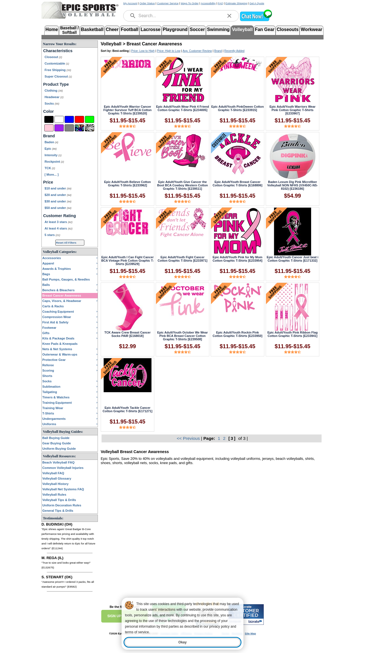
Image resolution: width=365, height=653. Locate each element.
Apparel (48, 263)
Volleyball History (55, 484)
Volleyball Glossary (56, 478)
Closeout (53, 57)
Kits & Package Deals (58, 338)
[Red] (79, 119)
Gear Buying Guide (56, 443)
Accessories (51, 258)
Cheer (112, 29)
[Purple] (59, 127)
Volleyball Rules (54, 494)
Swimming (218, 29)
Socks (52, 103)
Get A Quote (256, 3)
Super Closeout (58, 76)
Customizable (57, 63)
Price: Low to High (143, 50)
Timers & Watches (55, 397)
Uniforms (49, 424)
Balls (46, 284)
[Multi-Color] (79, 127)
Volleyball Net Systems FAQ (63, 489)
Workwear (311, 29)
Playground (175, 29)
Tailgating (49, 392)
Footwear (49, 327)
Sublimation (51, 386)
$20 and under (58, 195)
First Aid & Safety (55, 322)
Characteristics (57, 50)
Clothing (54, 90)
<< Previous (189, 438)
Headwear (54, 97)
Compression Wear (56, 317)
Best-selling (121, 50)
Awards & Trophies (56, 268)
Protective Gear (54, 359)
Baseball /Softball (69, 30)
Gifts (45, 333)
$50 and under (58, 207)
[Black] (49, 119)
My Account (130, 3)
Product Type (56, 84)
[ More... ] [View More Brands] (52, 174)
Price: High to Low (168, 50)
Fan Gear (264, 29)
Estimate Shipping (236, 3)
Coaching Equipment (58, 311)
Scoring (48, 370)
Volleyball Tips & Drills (59, 500)
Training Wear (52, 408)
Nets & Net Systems (57, 349)
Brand (49, 136)
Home (51, 29)
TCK (50, 168)
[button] (256, 20)
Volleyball (242, 29)
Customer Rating (59, 215)
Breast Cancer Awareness (61, 295)
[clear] (229, 15)
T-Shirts (48, 413)
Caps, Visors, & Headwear (61, 301)
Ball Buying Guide (55, 438)
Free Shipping (58, 70)
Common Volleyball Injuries (62, 467)
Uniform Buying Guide (59, 448)
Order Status (147, 3)
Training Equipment (57, 402)
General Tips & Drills (57, 510)
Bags (46, 274)
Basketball (92, 29)
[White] (59, 119)
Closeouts (287, 29)
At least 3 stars (58, 222)
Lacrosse (150, 29)
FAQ (220, 3)
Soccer (197, 29)
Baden (51, 142)
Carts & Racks (53, 306)
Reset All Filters (66, 242)
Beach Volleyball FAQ (58, 462)
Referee (48, 365)
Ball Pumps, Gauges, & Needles (66, 279)
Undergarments (54, 418)
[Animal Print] (89, 127)
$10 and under (58, 188)
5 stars (52, 235)
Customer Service (168, 3)
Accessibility (208, 3)
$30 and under (58, 201)
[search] (132, 15)
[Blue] (69, 119)
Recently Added (234, 50)
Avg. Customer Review (197, 50)
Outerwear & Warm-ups (59, 354)
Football (129, 29)
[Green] (89, 119)
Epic (51, 148)
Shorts (47, 376)
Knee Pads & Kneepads (60, 343)
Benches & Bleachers (58, 290)
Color (48, 111)
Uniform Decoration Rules (61, 505)
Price (48, 182)
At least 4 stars (58, 228)
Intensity (53, 155)
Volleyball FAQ (53, 473)
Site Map (250, 633)
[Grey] (69, 127)
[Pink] (49, 127)
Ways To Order (190, 3)
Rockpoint (54, 161)
